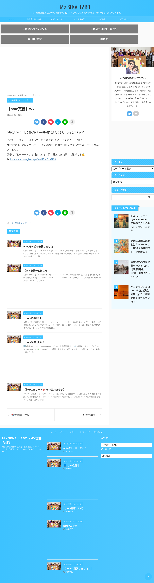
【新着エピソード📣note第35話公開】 (50, 384)
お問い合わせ (124, 19)
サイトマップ (84, 427)
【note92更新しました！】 (77, 561)
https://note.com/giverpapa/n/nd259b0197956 (34, 154)
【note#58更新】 (39, 313)
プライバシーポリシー (67, 427)
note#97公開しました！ (75, 443)
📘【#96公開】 (71, 459)
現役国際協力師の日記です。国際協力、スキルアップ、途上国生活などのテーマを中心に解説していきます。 (22, 443)
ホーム (11, 19)
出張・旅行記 (56, 19)
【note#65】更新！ (40, 337)
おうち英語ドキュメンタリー (21, 218)
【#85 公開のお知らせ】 (42, 265)
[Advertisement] (54, 66)
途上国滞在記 (79, 19)
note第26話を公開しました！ (45, 241)
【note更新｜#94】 (73, 502)
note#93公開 (69, 519)
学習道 (102, 19)
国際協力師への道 (34, 19)
